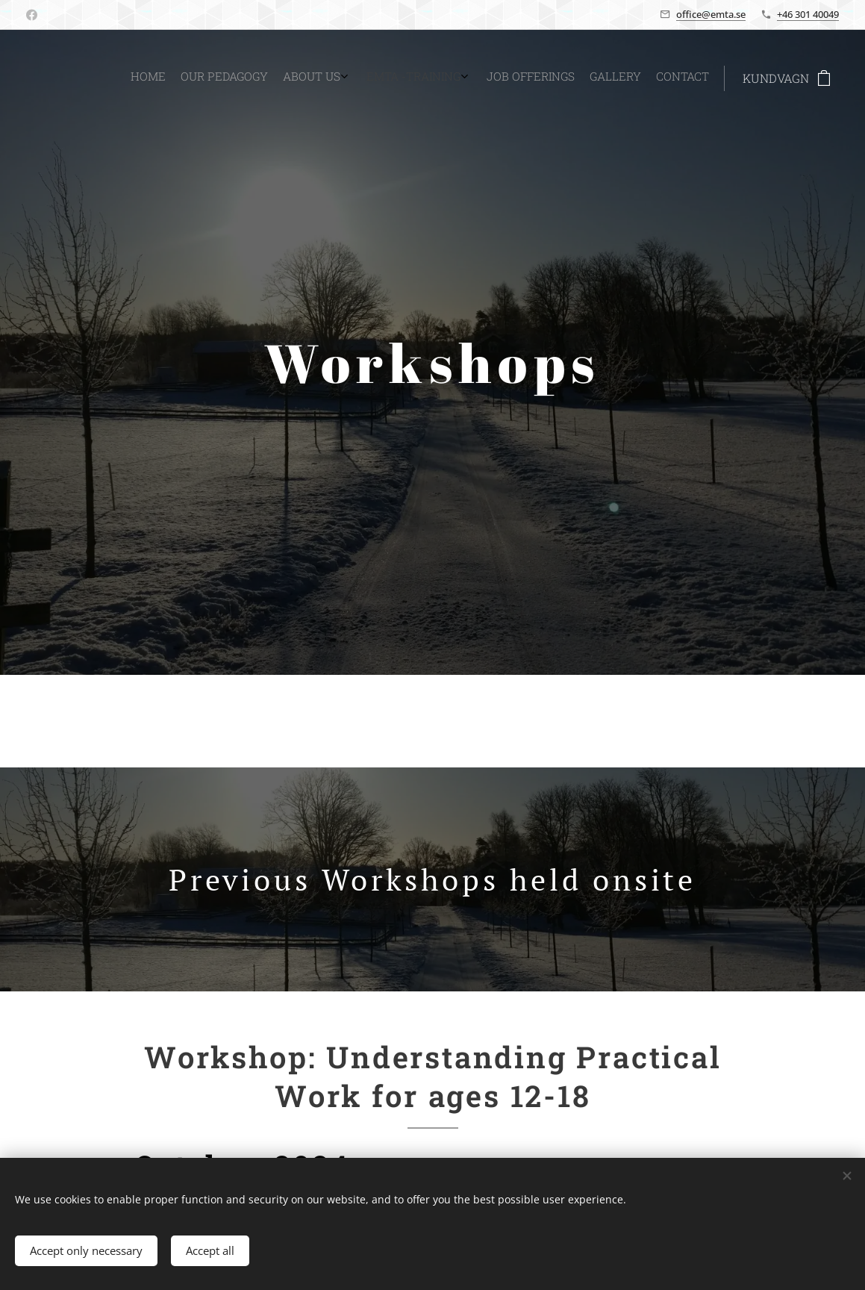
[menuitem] (599, 78)
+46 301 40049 (808, 14)
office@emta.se (711, 14)
